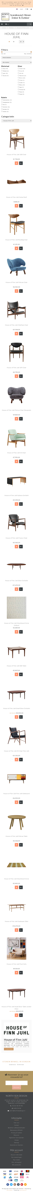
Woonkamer (7, 100)
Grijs (21, 71)
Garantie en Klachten (16, 1145)
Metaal (6, 71)
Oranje (22, 89)
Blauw (22, 85)
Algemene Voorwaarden (16, 1137)
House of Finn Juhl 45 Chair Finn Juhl (16, 751)
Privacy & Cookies (16, 1132)
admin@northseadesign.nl (17, 1110)
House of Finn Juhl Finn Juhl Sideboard (16, 793)
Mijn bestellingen (16, 1157)
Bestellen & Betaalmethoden (16, 1127)
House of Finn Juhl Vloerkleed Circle (16, 879)
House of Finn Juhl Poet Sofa (16, 964)
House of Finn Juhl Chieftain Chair (16, 325)
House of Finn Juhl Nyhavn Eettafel (16, 495)
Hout (5, 68)
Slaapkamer (7, 102)
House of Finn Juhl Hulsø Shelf (16, 197)
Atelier (6, 111)
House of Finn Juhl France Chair (16, 538)
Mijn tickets (16, 1160)
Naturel (22, 75)
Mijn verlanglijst (16, 1162)
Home (4, 28)
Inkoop (17, 1140)
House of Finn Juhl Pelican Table (16, 836)
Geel (21, 87)
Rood (21, 94)
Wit (21, 73)
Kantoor (6, 107)
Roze (21, 92)
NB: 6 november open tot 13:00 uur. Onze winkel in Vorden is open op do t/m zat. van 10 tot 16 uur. (16, 3)
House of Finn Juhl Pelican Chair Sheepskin (16, 410)
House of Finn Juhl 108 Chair (16, 154)
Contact (16, 1125)
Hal (5, 104)
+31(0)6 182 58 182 (17, 1105)
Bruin (22, 78)
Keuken (6, 109)
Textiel (6, 75)
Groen (22, 82)
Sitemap (16, 1142)
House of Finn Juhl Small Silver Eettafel (16, 708)
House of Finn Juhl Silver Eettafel (16, 580)
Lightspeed (9, 1190)
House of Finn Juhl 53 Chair (16, 453)
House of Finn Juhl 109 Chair (16, 367)
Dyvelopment (23, 1190)
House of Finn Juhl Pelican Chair (16, 282)
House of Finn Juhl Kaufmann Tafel (16, 921)
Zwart (22, 68)
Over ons (16, 1122)
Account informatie (16, 1154)
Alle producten (16, 1164)
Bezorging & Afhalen (16, 1130)
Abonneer (16, 1087)
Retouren (16, 1135)
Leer (5, 73)
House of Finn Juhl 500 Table (16, 666)
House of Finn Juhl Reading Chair (16, 240)
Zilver (21, 80)
